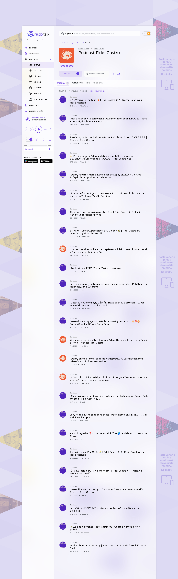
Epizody (63, 83)
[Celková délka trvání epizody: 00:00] (50, 145)
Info (88, 83)
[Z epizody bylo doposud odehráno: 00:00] (26, 145)
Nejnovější (73, 91)
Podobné (98, 83)
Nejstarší (83, 91)
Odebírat (70, 73)
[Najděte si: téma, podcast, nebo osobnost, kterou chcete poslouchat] (99, 33)
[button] (38, 53)
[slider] (30, 145)
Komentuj (38, 149)
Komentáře (78, 83)
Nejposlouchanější (97, 91)
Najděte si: (69, 34)
